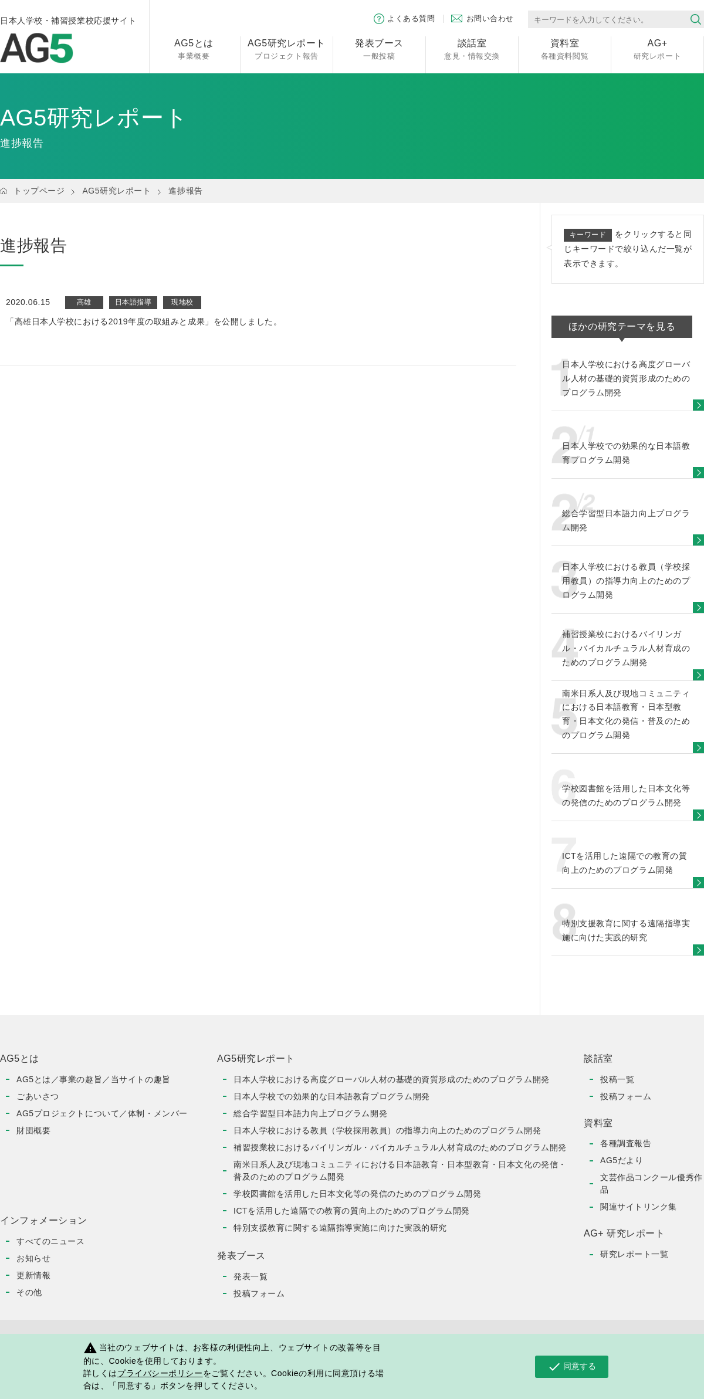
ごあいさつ (37, 1096)
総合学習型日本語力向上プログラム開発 (310, 1113)
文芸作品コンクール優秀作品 (651, 1183)
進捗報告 (185, 190)
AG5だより (621, 1160)
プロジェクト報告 (287, 48)
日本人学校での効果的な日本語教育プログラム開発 (331, 1096)
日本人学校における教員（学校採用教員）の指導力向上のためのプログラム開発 (387, 1130)
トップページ (39, 190)
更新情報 (33, 1275)
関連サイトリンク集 (638, 1206)
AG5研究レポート (116, 190)
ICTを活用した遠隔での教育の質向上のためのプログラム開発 (351, 1210)
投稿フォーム (259, 1293)
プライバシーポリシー (160, 1373)
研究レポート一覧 (634, 1254)
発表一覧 (250, 1276)
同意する (571, 1367)
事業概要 (194, 48)
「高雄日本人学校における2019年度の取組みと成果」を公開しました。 (144, 321)
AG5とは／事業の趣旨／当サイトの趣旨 (93, 1079)
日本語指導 (133, 302)
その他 (29, 1292)
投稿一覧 (617, 1079)
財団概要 (33, 1130)
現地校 (182, 302)
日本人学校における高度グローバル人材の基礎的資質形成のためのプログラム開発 (391, 1079)
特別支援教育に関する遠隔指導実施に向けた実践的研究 (340, 1227)
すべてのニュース (50, 1241)
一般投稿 (379, 48)
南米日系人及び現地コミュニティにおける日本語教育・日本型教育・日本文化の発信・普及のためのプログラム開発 (400, 1170)
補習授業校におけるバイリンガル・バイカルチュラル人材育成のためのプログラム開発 (400, 1147)
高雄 (84, 302)
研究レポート (657, 48)
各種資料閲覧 (565, 48)
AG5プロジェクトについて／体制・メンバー (102, 1113)
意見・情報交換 (472, 48)
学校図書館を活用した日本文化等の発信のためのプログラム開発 (357, 1193)
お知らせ (33, 1258)
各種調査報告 (625, 1143)
